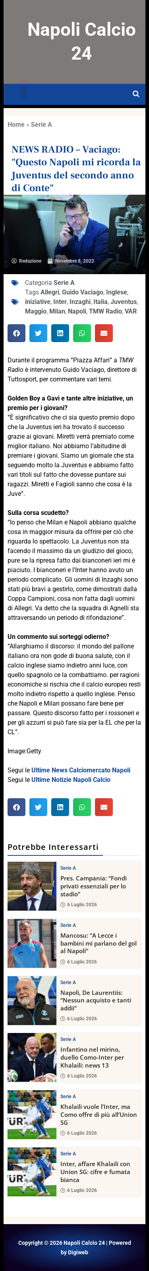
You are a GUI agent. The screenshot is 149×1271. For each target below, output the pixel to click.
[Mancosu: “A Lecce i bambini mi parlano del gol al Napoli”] (32, 943)
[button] (23, 92)
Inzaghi (80, 302)
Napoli (77, 311)
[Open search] (136, 94)
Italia (100, 302)
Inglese (116, 292)
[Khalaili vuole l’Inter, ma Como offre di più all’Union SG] (32, 1114)
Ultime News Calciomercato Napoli (80, 770)
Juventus (123, 302)
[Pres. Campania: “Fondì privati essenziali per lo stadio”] (32, 886)
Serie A (41, 124)
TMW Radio (105, 311)
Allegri (50, 292)
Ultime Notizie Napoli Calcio (70, 779)
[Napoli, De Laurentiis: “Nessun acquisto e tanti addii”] (32, 1000)
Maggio (35, 311)
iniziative (37, 302)
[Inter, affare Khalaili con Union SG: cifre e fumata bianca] (32, 1171)
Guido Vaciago (82, 292)
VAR (131, 311)
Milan (57, 311)
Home (16, 124)
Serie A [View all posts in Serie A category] (68, 868)
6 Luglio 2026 (78, 904)
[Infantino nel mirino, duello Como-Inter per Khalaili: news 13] (32, 1057)
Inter (60, 302)
